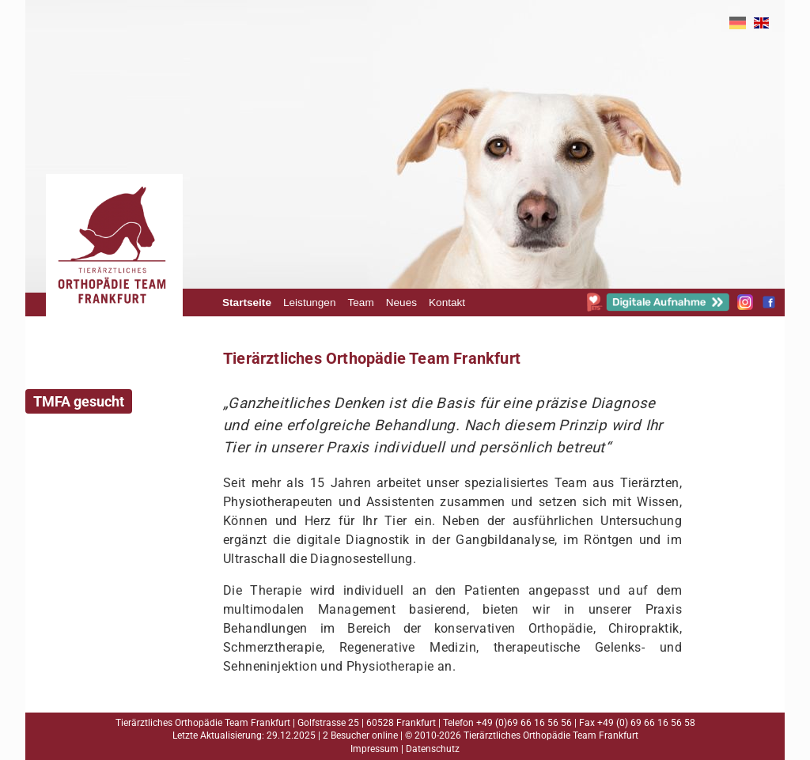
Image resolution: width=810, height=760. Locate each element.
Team (360, 302)
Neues (401, 302)
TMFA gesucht (78, 401)
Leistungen (309, 302)
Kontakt (447, 302)
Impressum (374, 748)
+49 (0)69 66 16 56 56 (524, 722)
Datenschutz (433, 748)
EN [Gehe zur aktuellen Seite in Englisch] (761, 22)
